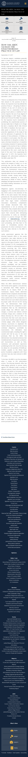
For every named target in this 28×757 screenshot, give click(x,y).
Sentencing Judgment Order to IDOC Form (14, 649)
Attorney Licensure (14, 467)
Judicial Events (14, 525)
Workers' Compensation (14, 491)
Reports (14, 658)
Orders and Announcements (14, 455)
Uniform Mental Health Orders (14, 621)
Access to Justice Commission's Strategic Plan (14, 678)
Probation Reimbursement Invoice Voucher (14, 623)
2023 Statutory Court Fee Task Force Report (14, 672)
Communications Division (14, 702)
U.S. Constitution (14, 582)
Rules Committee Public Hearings (14, 465)
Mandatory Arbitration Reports (14, 670)
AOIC (14, 694)
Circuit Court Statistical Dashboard (14, 515)
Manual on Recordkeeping (14, 517)
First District (14, 481)
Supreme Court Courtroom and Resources (14, 475)
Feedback (9, 752)
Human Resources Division (14, 708)
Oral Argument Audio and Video (14, 457)
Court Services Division (14, 706)
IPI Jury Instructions (14, 570)
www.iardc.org (15, 219)
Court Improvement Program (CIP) (14, 601)
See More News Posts (9, 437)
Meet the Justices (14, 451)
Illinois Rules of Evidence (14, 566)
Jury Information (14, 509)
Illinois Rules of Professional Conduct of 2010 (14, 562)
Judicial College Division (14, 710)
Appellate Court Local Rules (14, 499)
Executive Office (14, 696)
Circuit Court (14, 503)
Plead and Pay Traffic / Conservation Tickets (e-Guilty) (14, 513)
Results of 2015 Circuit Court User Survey (14, 676)
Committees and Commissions (14, 463)
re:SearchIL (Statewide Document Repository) (14, 591)
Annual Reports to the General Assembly (14, 668)
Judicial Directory (14, 511)
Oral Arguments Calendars (14, 493)
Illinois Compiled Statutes (14, 572)
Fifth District (14, 489)
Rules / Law (14, 558)
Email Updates (16, 752)
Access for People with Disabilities (14, 523)
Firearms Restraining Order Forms (14, 647)
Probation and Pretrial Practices (14, 603)
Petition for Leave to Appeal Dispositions (14, 461)
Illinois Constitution (14, 580)
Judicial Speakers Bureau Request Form (14, 627)
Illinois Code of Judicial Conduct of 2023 (14, 564)
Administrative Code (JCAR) (14, 574)
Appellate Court (14, 477)
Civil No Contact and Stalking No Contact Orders (14, 651)
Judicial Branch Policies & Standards (14, 541)
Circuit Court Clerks (14, 507)
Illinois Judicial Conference (14, 543)
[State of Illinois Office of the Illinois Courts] (10, 3)
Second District (14, 483)
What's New (14, 723)
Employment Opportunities (14, 531)
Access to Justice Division (14, 698)
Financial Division (14, 700)
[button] (25, 3)
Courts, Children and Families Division (14, 704)
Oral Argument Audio (14, 495)
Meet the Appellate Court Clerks (14, 497)
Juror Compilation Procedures (14, 578)
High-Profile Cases (14, 529)
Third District (14, 485)
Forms (14, 617)
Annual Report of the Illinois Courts (14, 660)
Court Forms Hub (14, 635)
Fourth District (14, 487)
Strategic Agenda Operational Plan (14, 674)
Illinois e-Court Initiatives (14, 589)
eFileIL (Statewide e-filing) (14, 593)
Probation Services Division (14, 716)
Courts (14, 447)
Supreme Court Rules (14, 560)
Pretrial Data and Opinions (14, 547)
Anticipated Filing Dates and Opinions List (14, 459)
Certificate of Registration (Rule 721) (14, 469)
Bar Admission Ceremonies (14, 609)
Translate (3, 752)
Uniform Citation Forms (14, 633)
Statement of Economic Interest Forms (14, 605)
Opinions (14, 553)
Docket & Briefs (14, 453)
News (13, 38)
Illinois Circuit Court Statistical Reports (14, 680)
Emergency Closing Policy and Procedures (14, 637)
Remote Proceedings (14, 527)
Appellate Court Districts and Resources (14, 501)
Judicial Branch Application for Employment (14, 631)
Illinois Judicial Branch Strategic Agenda (14, 666)
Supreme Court (14, 449)
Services (14, 587)
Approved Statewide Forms (14, 619)
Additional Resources (14, 521)
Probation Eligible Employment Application (14, 533)
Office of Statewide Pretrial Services (14, 545)
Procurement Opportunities (14, 535)
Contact (14, 718)
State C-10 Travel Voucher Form (14, 629)
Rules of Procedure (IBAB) (14, 576)
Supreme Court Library (14, 473)
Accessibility (24, 752)
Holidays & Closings (14, 537)
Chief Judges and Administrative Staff (14, 505)
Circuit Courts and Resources (14, 519)
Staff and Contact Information (14, 471)
